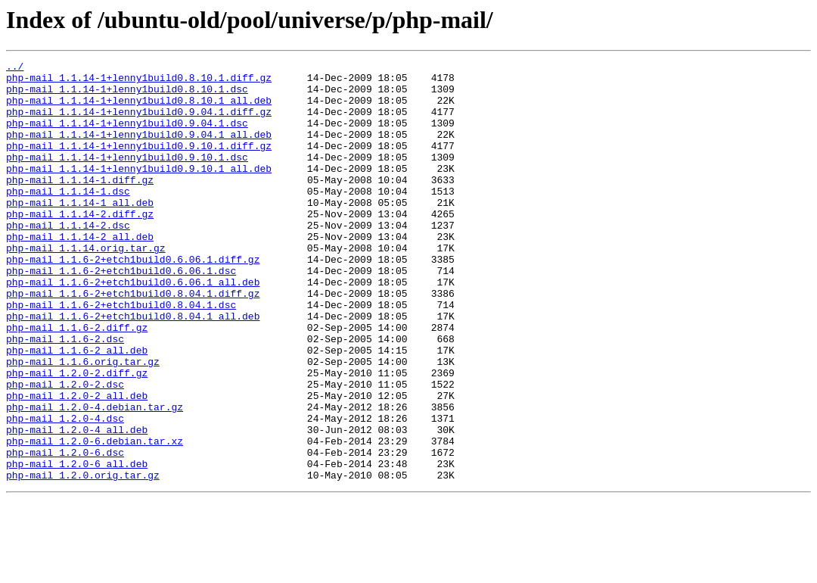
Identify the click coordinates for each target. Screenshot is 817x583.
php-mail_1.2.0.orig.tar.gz (83, 559)
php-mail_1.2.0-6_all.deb (77, 545)
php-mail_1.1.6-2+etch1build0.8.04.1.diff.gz (132, 341)
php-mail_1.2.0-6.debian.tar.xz (94, 518)
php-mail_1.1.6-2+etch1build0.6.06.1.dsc (121, 313)
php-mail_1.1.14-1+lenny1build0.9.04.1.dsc (127, 136)
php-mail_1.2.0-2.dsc (65, 450)
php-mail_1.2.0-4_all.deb (77, 504)
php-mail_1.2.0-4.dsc (65, 490)
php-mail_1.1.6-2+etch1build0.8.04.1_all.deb (132, 368)
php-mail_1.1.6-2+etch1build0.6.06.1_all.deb (132, 327)
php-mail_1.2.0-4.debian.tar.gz (94, 477)
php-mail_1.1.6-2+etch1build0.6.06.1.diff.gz (132, 300)
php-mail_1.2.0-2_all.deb (77, 463)
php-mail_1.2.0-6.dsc (65, 531)
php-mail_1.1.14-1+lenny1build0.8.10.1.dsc (127, 95)
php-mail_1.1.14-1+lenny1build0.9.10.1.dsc (127, 177)
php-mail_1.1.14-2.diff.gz (80, 245)
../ (14, 68)
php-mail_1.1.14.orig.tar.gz (86, 286)
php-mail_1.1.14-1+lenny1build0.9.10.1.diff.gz (139, 163)
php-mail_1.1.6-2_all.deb (77, 409)
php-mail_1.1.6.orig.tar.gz (83, 422)
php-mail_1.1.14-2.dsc (68, 259)
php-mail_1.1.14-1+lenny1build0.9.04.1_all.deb (139, 150)
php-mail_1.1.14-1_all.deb (80, 231)
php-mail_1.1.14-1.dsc (68, 218)
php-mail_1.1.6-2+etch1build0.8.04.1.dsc (121, 354)
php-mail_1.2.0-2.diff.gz (77, 436)
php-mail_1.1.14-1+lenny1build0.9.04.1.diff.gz (139, 122)
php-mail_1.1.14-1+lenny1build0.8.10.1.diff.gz (139, 82)
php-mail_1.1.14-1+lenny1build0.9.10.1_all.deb (139, 191)
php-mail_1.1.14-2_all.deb (80, 272)
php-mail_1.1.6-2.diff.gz (77, 381)
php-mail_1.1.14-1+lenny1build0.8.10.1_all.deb (139, 109)
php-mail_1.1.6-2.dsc (65, 395)
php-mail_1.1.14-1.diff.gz (80, 204)
